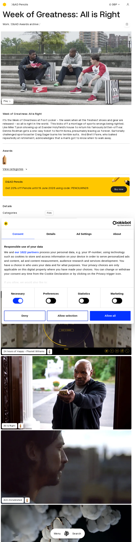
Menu (57, 533)
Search (76, 533)
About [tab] (117, 233)
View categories (15, 169)
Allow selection (67, 315)
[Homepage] (67, 533)
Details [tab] (50, 233)
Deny (25, 315)
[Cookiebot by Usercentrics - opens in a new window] (115, 223)
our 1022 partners (27, 252)
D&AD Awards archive (25, 24)
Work (6, 24)
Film (49, 213)
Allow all (110, 315)
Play (8, 101)
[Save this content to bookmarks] (127, 24)
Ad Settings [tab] (83, 233)
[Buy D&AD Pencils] (21, 4)
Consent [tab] (18, 233)
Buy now (119, 189)
